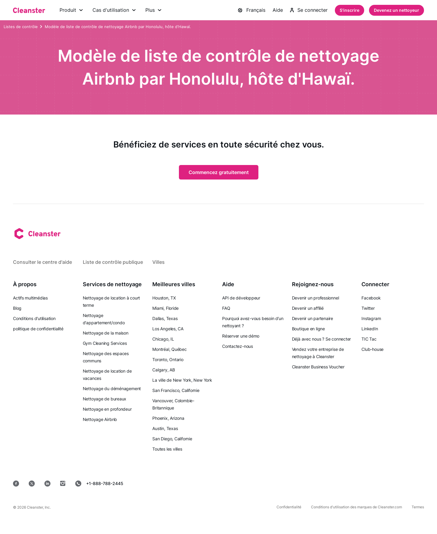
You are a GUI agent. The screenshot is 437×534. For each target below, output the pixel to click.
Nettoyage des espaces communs (106, 357)
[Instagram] (63, 483)
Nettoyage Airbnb (100, 419)
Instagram (371, 318)
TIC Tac (368, 338)
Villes (158, 262)
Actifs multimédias (30, 297)
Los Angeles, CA (167, 328)
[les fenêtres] (405, 483)
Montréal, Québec (169, 349)
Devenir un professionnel (315, 297)
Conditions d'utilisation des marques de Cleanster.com (356, 507)
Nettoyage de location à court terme (111, 301)
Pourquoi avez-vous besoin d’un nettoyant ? (252, 322)
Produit (71, 10)
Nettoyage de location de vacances (107, 374)
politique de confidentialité (38, 328)
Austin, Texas (165, 428)
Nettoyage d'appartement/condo (104, 319)
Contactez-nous (237, 346)
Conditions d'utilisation (34, 318)
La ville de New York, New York (182, 380)
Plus (153, 10)
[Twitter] (32, 484)
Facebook (370, 297)
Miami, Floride (165, 308)
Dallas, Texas (164, 318)
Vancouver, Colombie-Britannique (173, 404)
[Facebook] (16, 484)
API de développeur (241, 297)
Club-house (372, 349)
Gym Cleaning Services (105, 343)
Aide (278, 10)
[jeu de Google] (325, 483)
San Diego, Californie (172, 438)
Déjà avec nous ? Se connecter (321, 338)
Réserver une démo (240, 335)
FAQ (226, 308)
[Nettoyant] (29, 10)
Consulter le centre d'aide (42, 262)
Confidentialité (289, 507)
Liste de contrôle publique (113, 262)
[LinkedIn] (47, 484)
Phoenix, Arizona (168, 418)
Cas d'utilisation (114, 10)
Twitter (367, 308)
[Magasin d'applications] (282, 483)
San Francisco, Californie (175, 390)
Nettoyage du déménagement (112, 388)
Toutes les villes (167, 448)
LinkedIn (369, 328)
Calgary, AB (163, 369)
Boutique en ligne (308, 328)
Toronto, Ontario (167, 359)
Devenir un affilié (308, 308)
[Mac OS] (366, 483)
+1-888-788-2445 (99, 484)
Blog (17, 308)
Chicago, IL (163, 338)
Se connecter (309, 10)
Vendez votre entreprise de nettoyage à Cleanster (318, 353)
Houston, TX (164, 297)
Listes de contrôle (21, 26)
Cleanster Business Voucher (318, 366)
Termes (418, 507)
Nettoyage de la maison (105, 332)
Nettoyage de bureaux (105, 398)
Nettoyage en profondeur (107, 409)
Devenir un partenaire (312, 318)
